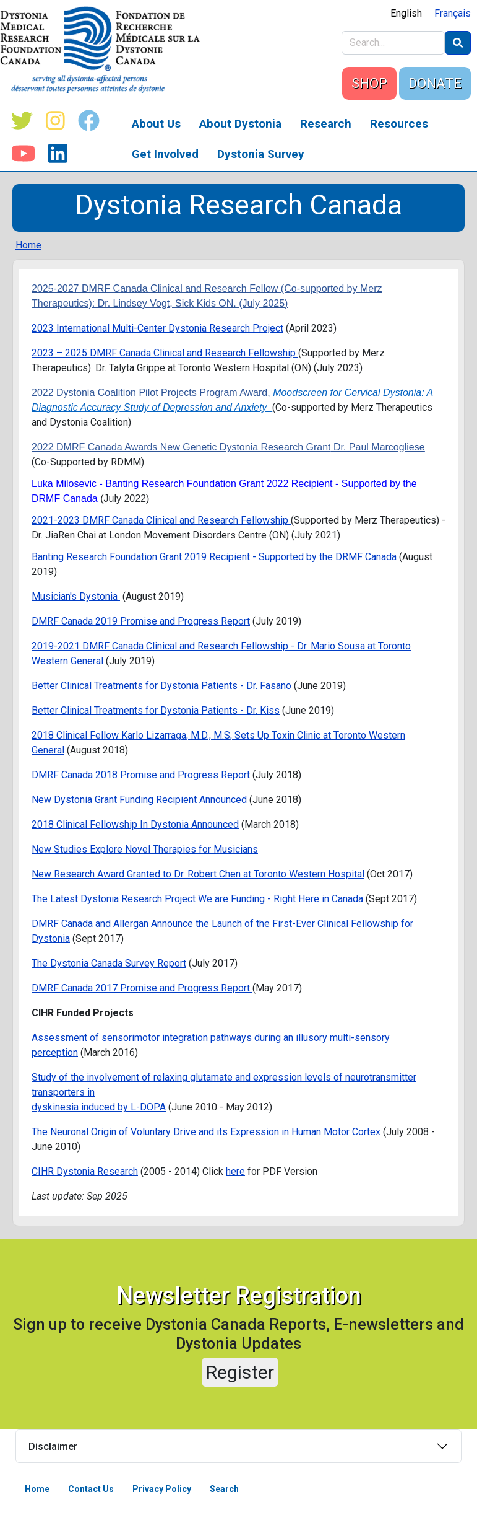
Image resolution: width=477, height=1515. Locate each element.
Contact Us (91, 1489)
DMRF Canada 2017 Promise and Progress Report (142, 988)
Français (452, 13)
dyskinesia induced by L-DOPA (99, 1107)
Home (28, 245)
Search (224, 1489)
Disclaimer (52, 1446)
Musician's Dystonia (76, 596)
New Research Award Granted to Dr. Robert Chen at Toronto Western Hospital (198, 874)
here (235, 1171)
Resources (399, 123)
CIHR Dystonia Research (85, 1171)
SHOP (369, 83)
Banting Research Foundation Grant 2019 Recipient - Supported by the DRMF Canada (214, 557)
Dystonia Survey (260, 154)
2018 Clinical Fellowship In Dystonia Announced (135, 824)
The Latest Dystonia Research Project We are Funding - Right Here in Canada (197, 899)
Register (240, 1372)
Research (325, 123)
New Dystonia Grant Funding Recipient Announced (139, 800)
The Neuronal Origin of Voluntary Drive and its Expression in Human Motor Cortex (206, 1132)
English (406, 13)
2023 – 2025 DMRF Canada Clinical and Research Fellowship (165, 353)
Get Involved (165, 154)
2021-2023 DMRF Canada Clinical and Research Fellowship (161, 520)
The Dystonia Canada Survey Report (109, 963)
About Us (156, 123)
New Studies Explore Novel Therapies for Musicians (145, 849)
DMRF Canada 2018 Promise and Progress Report (141, 775)
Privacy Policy (161, 1489)
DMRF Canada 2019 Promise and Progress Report (141, 621)
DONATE (435, 83)
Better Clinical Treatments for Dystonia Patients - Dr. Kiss (156, 710)
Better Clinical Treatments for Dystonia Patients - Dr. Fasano (161, 686)
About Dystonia (240, 123)
